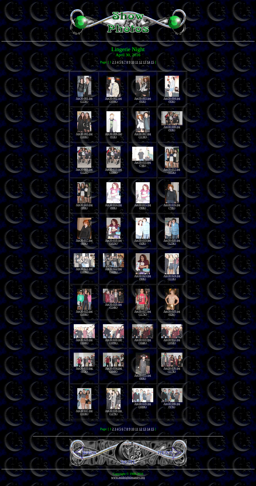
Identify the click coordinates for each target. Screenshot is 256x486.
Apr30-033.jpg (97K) (84, 368)
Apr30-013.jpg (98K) (84, 205)
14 (148, 62)
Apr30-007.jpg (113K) (142, 134)
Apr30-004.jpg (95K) (171, 98)
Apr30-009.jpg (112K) (84, 169)
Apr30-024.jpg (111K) (171, 276)
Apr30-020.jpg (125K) (171, 240)
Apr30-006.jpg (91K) (113, 134)
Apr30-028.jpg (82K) (171, 311)
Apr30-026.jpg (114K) (113, 304)
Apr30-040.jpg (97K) (171, 404)
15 (152, 62)
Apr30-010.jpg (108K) (113, 169)
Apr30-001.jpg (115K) (84, 98)
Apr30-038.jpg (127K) (113, 411)
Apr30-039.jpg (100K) (142, 404)
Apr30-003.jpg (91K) (142, 98)
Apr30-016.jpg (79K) (171, 205)
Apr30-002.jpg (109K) (113, 98)
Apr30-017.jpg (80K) (84, 240)
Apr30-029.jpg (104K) (84, 340)
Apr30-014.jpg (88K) (113, 205)
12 (140, 62)
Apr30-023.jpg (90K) (142, 276)
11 (136, 62)
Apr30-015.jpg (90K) (142, 205)
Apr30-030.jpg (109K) (113, 340)
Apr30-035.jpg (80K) (142, 375)
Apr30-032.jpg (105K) (171, 340)
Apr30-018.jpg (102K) (113, 240)
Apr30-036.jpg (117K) (171, 368)
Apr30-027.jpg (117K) (142, 311)
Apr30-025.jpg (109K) (84, 311)
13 (144, 62)
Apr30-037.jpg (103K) (84, 411)
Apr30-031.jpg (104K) (142, 340)
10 (132, 62)
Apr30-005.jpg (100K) (84, 134)
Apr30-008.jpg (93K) (171, 127)
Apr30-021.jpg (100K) (84, 269)
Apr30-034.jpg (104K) (113, 368)
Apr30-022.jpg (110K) (113, 269)
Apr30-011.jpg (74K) (142, 162)
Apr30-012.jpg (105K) (171, 169)
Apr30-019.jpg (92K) (142, 240)
